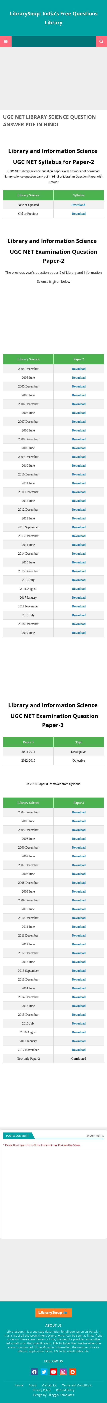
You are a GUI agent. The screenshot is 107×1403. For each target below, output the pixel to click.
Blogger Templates (61, 1395)
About (33, 1385)
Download (78, 205)
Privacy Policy (42, 1390)
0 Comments (95, 1135)
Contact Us (49, 1385)
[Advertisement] (53, 79)
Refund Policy (65, 1390)
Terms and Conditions (77, 1385)
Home (19, 1385)
